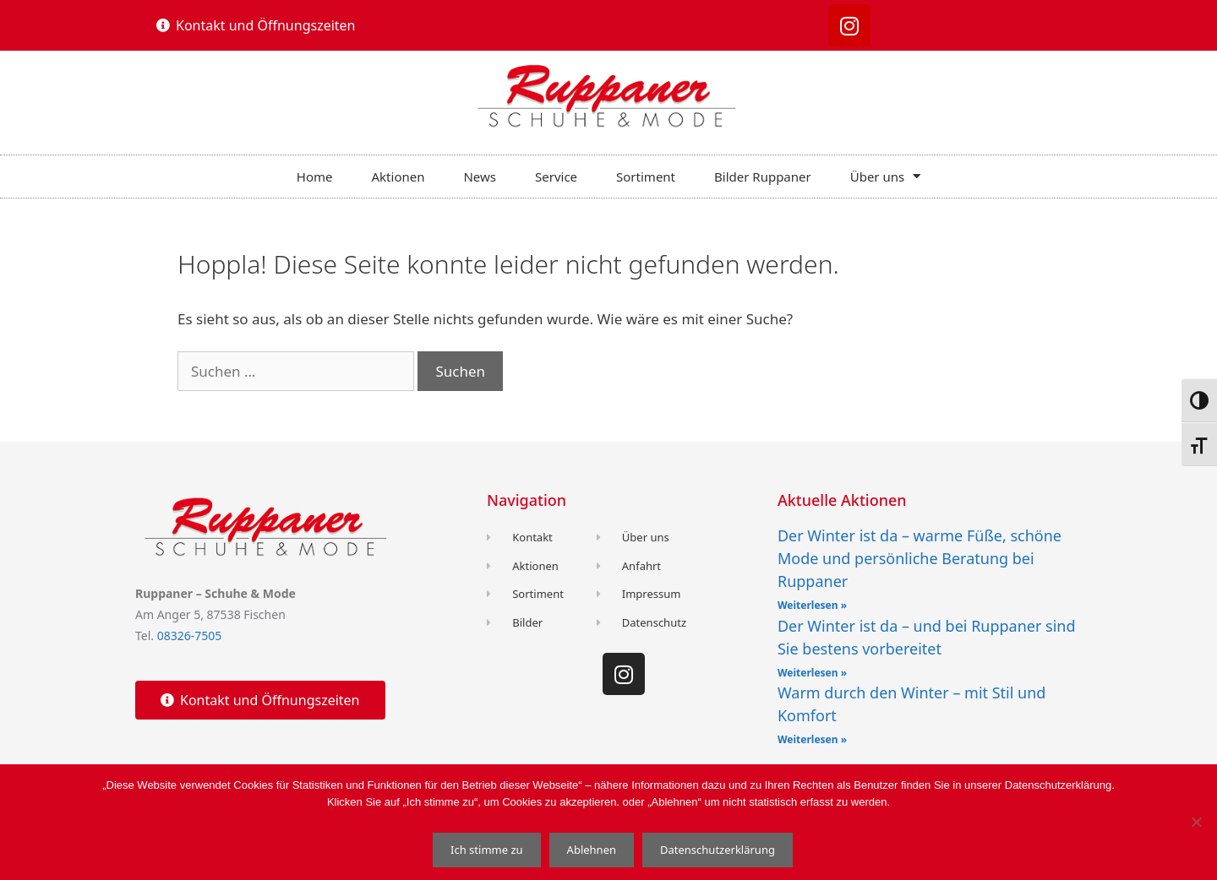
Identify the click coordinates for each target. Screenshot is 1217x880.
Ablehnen (591, 849)
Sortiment (645, 176)
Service (556, 176)
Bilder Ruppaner (762, 176)
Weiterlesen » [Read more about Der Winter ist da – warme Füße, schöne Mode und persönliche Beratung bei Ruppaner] (812, 605)
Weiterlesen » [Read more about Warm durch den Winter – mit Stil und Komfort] (812, 739)
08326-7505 (189, 635)
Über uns (885, 176)
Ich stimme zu (486, 849)
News (479, 176)
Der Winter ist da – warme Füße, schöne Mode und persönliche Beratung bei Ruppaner (919, 558)
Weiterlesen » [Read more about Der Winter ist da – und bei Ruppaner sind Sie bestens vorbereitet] (812, 672)
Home (315, 176)
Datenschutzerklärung (717, 849)
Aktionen (398, 176)
